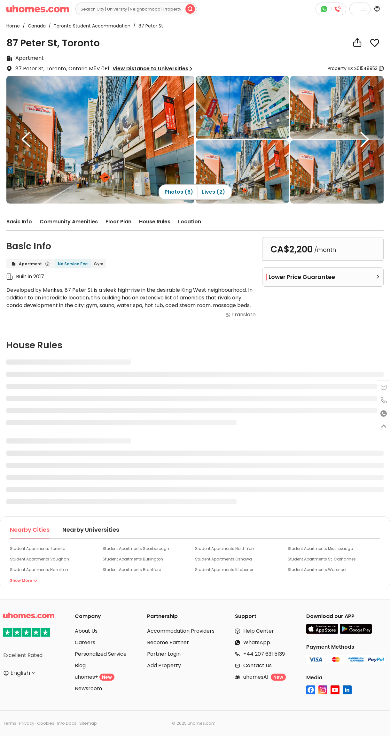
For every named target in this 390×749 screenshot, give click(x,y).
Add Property (164, 665)
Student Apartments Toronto (37, 548)
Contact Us (257, 665)
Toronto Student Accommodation (90, 26)
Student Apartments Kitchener (224, 569)
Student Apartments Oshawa (223, 559)
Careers (85, 642)
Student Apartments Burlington (133, 559)
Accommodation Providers (181, 631)
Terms (9, 723)
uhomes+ (94, 677)
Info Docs (66, 723)
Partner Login (164, 654)
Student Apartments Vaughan (39, 559)
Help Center (258, 631)
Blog (80, 665)
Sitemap (88, 723)
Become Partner (168, 642)
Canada (35, 26)
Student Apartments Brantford (132, 569)
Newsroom (88, 688)
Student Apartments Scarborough (136, 548)
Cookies (45, 723)
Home (13, 26)
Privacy (26, 723)
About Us (86, 631)
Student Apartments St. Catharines (322, 559)
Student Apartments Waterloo (317, 569)
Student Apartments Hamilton (39, 569)
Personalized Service (101, 654)
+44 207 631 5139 (264, 654)
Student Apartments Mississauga (320, 548)
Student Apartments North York (224, 548)
